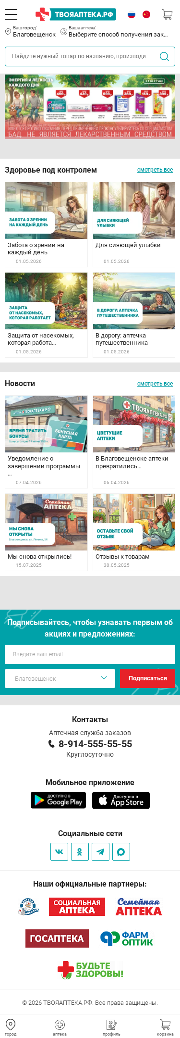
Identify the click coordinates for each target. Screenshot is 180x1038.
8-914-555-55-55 (95, 744)
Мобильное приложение (90, 782)
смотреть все (155, 169)
